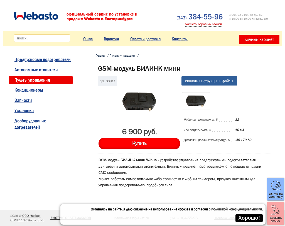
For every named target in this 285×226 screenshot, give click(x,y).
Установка (24, 110)
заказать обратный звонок (203, 24)
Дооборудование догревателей (30, 124)
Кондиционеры (28, 90)
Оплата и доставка (145, 39)
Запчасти (23, 100)
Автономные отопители (36, 70)
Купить (139, 143)
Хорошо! (249, 218)
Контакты (180, 39)
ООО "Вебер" (31, 216)
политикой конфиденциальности (236, 209)
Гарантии (111, 39)
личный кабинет (259, 39)
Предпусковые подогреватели (42, 59)
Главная (101, 55)
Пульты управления (32, 80)
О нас (88, 39)
